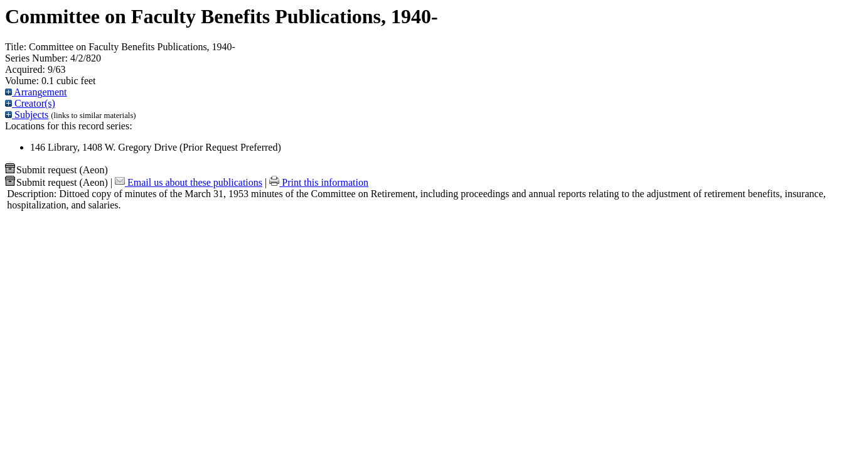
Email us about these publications (188, 182)
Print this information (318, 182)
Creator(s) (30, 103)
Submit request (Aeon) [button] (56, 169)
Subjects (26, 114)
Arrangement (36, 92)
